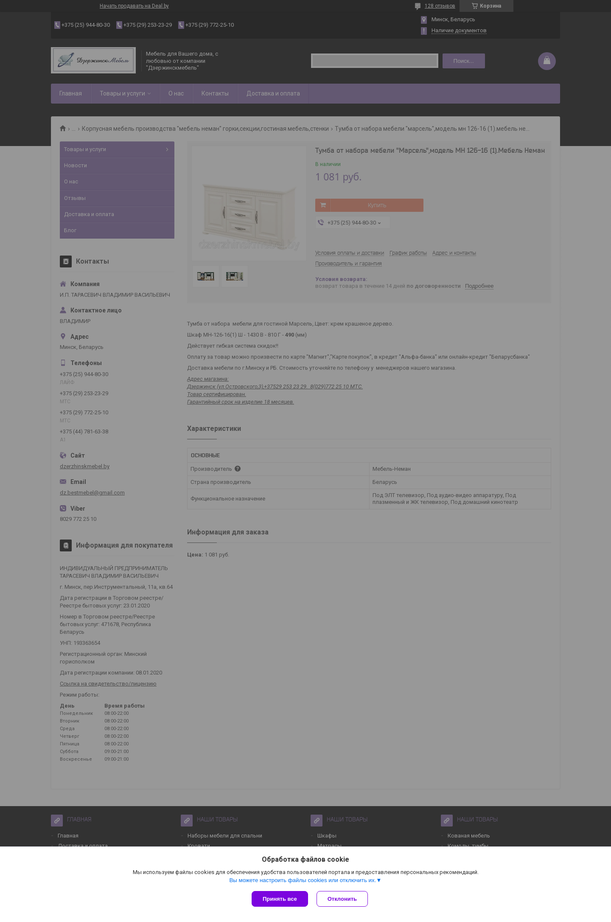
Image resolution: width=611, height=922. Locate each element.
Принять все (280, 899)
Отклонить (342, 899)
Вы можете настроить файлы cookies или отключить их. (302, 880)
